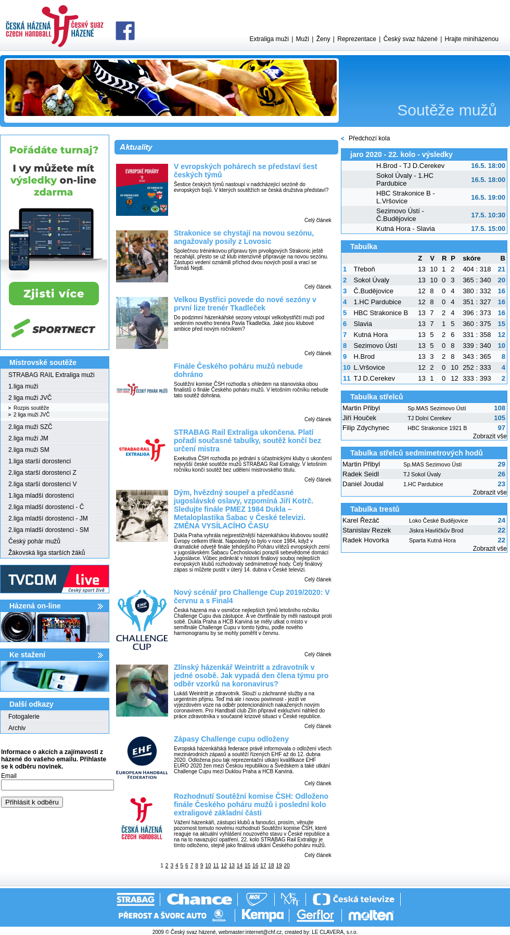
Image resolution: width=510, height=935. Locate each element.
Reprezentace (356, 39)
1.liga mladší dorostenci (41, 495)
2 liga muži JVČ (30, 397)
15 (247, 865)
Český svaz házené (411, 39)
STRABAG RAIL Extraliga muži (51, 375)
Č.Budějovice (373, 291)
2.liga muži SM (28, 449)
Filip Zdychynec (365, 428)
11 (216, 865)
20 (287, 865)
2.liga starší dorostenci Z (42, 472)
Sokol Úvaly (371, 280)
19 (279, 865)
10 (208, 865)
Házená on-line (35, 606)
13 (232, 865)
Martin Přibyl (361, 408)
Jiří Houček (359, 418)
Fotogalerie (24, 716)
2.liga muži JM (28, 438)
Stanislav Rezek (366, 530)
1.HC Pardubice (377, 302)
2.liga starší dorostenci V (42, 484)
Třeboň (364, 269)
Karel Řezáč (360, 520)
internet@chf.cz (264, 932)
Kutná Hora (370, 335)
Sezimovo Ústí (375, 345)
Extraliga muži (268, 39)
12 (224, 865)
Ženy (323, 39)
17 (263, 865)
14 (240, 865)
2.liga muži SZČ (30, 427)
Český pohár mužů (34, 541)
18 (271, 865)
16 (255, 865)
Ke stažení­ (27, 655)
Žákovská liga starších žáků (46, 552)
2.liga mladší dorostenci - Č (46, 507)
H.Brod (363, 356)
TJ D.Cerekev (373, 378)
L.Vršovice (369, 367)
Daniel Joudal (363, 484)
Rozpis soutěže (31, 408)
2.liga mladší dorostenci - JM (48, 518)
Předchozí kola (369, 138)
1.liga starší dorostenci (39, 461)
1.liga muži (23, 386)
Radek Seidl (360, 474)
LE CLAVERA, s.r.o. (335, 932)
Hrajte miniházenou (472, 39)
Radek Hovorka (365, 540)
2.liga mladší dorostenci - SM (48, 530)
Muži (302, 39)
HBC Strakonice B (380, 313)
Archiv (17, 728)
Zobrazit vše (490, 436)
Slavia (362, 324)
